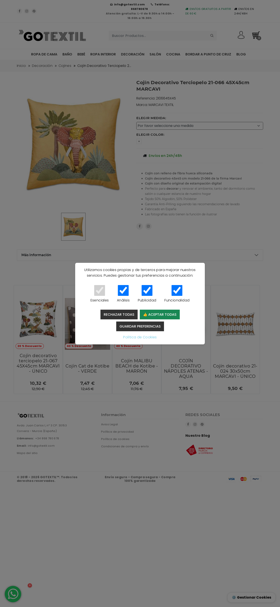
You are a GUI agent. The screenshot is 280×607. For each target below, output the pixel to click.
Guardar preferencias (140, 326)
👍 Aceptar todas (160, 314)
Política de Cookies (140, 337)
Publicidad (147, 294)
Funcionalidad (176, 294)
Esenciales (100, 294)
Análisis (123, 294)
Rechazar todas (119, 314)
